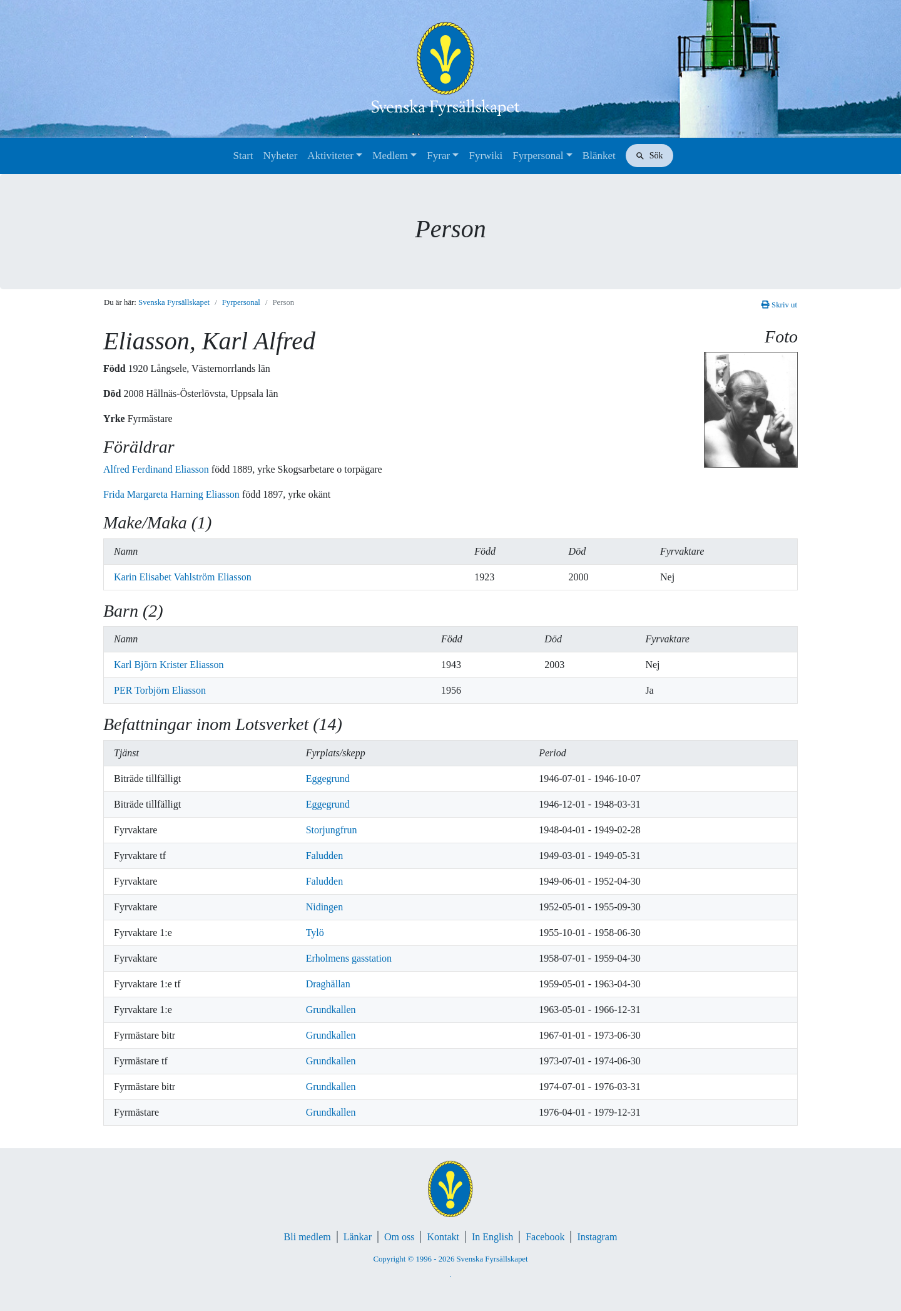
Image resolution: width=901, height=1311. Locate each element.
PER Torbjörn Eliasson (160, 690)
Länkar (358, 1236)
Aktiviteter (330, 156)
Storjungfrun (331, 830)
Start (243, 156)
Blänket (599, 156)
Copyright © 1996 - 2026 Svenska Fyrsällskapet (450, 1259)
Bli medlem (307, 1236)
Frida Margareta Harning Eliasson (172, 494)
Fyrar (438, 156)
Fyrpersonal (537, 156)
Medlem (390, 156)
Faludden (325, 855)
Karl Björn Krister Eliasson (169, 664)
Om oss (399, 1236)
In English (492, 1236)
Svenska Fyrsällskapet (174, 302)
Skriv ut (779, 305)
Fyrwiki (485, 156)
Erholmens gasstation (349, 958)
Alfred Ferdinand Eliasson (157, 469)
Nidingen (325, 907)
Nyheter (280, 156)
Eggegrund (328, 778)
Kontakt (443, 1236)
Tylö (315, 932)
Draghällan (328, 984)
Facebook (545, 1236)
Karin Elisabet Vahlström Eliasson (183, 577)
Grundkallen (331, 1009)
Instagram (597, 1236)
